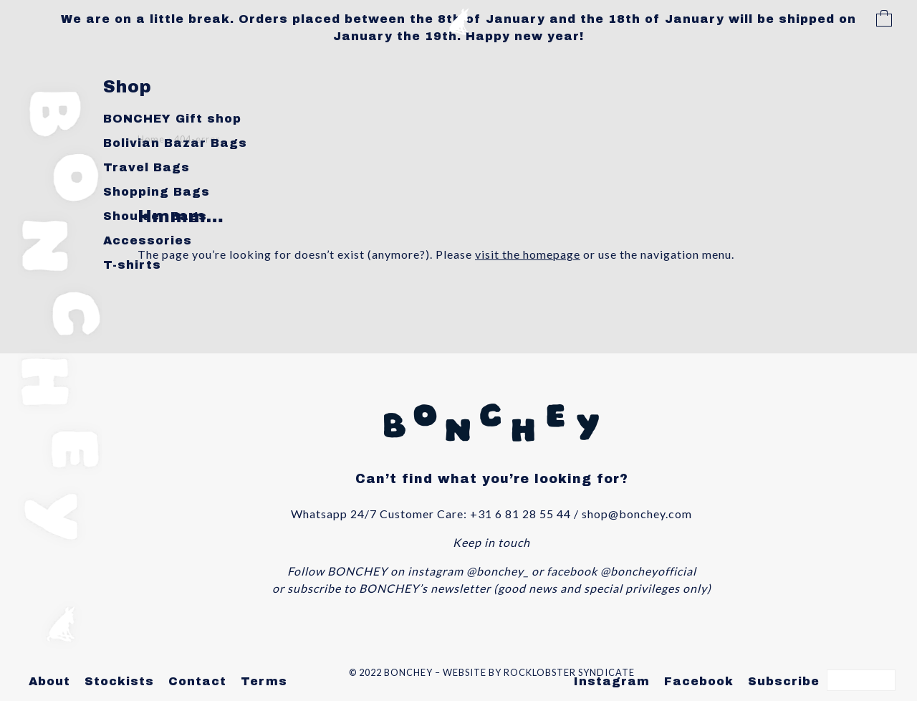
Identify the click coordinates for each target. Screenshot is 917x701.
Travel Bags (146, 167)
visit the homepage (527, 254)
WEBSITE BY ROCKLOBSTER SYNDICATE (539, 672)
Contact (197, 681)
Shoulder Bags (155, 216)
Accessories (147, 240)
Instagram (612, 681)
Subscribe (784, 681)
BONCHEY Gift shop (172, 119)
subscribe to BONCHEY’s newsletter (389, 588)
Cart (884, 20)
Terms (264, 681)
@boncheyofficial (648, 571)
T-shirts (132, 265)
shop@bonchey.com (637, 513)
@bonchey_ (497, 571)
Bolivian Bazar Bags (175, 143)
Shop (127, 86)
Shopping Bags (156, 192)
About (49, 681)
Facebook (699, 681)
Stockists (119, 681)
